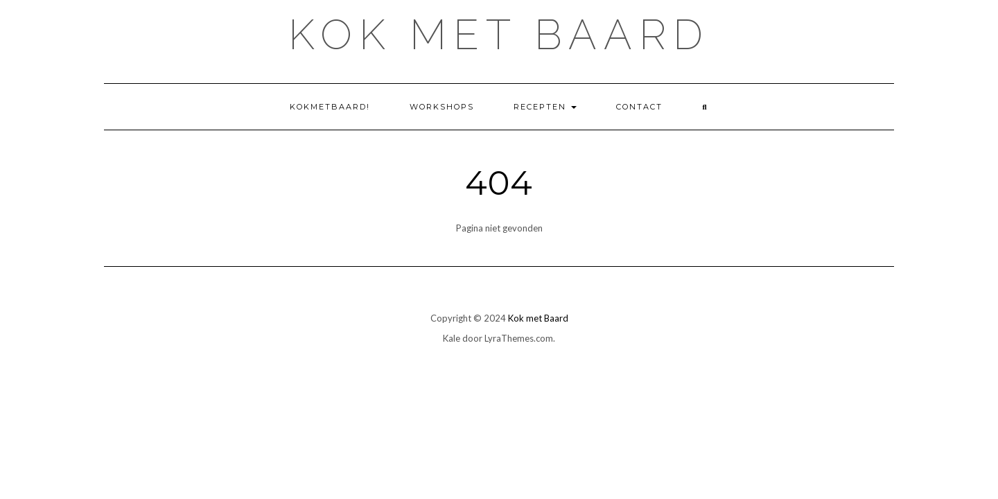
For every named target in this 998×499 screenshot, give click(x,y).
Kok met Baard (499, 34)
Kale (451, 338)
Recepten (545, 107)
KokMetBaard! (330, 107)
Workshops (442, 107)
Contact (639, 107)
